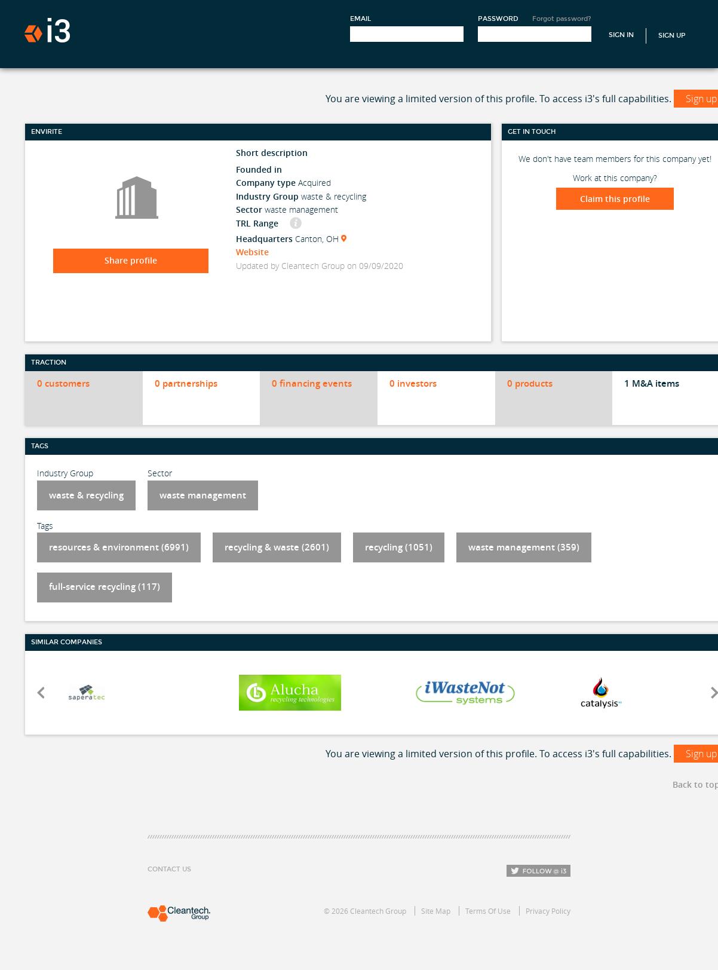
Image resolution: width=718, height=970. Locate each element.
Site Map (435, 911)
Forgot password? (561, 19)
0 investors (413, 383)
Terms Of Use (488, 911)
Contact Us (169, 869)
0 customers (63, 383)
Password (498, 19)
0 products (530, 383)
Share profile (131, 260)
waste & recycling (86, 495)
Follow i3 (538, 871)
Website (252, 252)
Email (360, 19)
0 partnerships (186, 383)
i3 (47, 30)
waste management (202, 495)
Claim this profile (615, 198)
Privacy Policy (548, 911)
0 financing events (312, 383)
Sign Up (672, 35)
